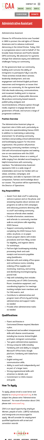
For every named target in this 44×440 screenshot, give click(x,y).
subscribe (21, 14)
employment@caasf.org (21, 395)
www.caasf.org (18, 404)
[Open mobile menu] (39, 4)
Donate (34, 14)
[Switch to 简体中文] (28, 8)
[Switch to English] (20, 8)
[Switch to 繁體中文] (36, 8)
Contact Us (31, 4)
